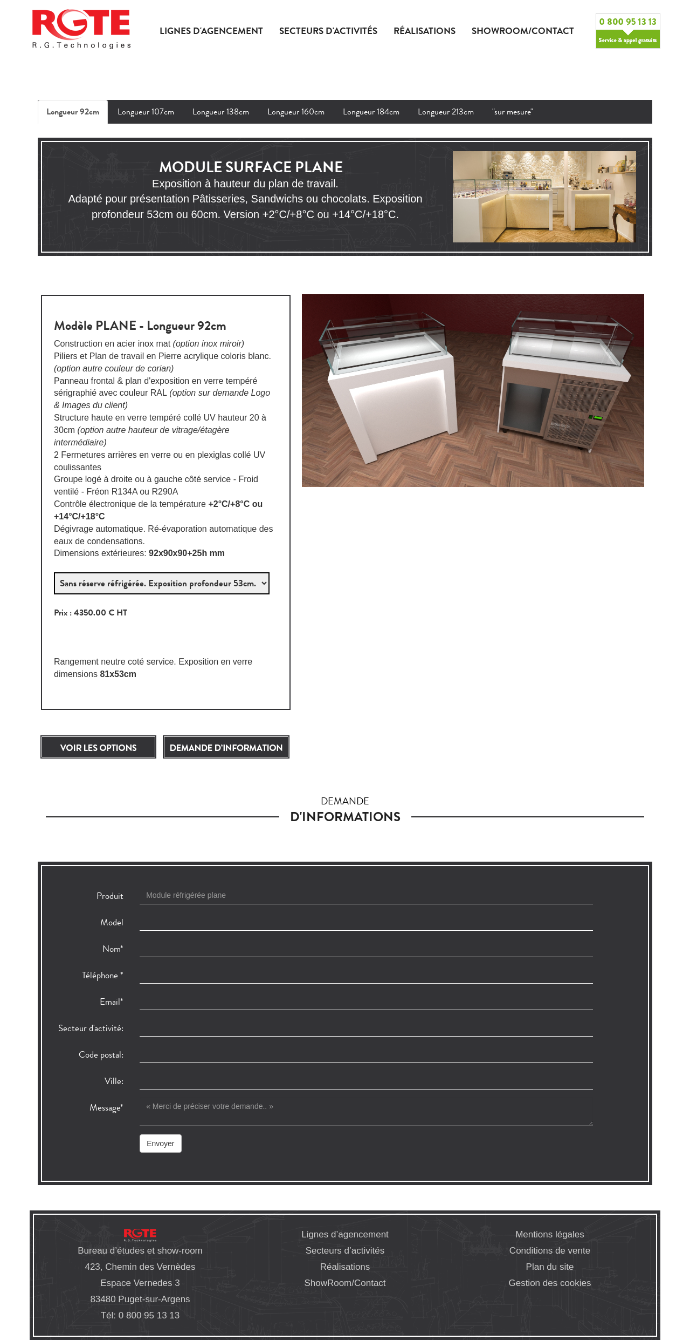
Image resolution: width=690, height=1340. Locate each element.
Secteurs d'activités (328, 31)
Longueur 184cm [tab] (371, 111)
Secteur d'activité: (90, 1028)
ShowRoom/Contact (344, 1283)
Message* (106, 1107)
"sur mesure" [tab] (512, 111)
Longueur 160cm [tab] (296, 111)
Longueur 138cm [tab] (220, 111)
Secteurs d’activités (345, 1251)
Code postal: (101, 1054)
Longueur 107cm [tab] (146, 111)
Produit (109, 896)
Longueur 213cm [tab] (446, 111)
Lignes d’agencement (345, 1234)
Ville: (114, 1081)
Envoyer (160, 1143)
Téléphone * (102, 975)
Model (111, 922)
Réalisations (425, 31)
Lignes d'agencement (211, 31)
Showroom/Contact (523, 31)
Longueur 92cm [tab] (72, 111)
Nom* (112, 949)
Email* (111, 1002)
